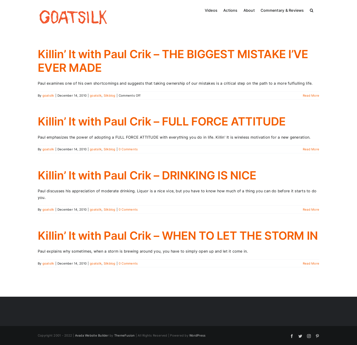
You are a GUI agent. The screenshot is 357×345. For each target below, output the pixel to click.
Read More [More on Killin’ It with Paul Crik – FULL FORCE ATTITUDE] (311, 149)
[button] (311, 10)
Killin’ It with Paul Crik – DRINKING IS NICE (147, 175)
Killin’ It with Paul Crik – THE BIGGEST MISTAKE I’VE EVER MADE (173, 61)
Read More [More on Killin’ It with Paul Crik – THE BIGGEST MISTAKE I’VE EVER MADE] (311, 95)
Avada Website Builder (92, 335)
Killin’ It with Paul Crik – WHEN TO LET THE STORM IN (178, 236)
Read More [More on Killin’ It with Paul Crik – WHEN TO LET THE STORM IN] (311, 263)
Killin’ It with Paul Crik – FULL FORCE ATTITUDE (161, 121)
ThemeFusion (124, 335)
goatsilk (48, 95)
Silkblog (109, 95)
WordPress (197, 335)
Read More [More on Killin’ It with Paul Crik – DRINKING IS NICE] (311, 209)
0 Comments (128, 149)
